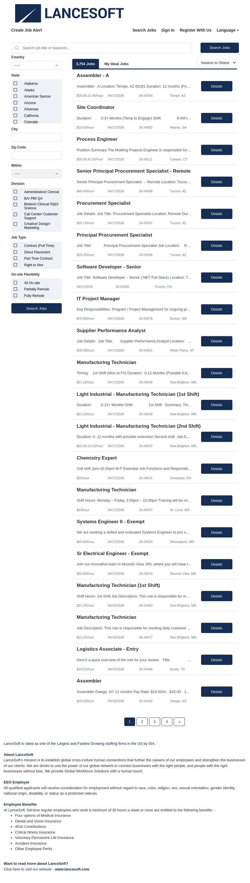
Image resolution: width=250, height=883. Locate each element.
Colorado (31, 122)
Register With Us (196, 30)
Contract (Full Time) (39, 246)
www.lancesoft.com (72, 869)
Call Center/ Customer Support (41, 216)
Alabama (31, 84)
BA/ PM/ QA (33, 198)
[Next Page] (179, 721)
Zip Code (18, 147)
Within (16, 165)
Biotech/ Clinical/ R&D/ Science (41, 206)
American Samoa (37, 96)
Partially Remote (36, 289)
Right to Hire (33, 265)
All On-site (32, 283)
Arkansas (31, 109)
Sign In (168, 30)
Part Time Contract (38, 258)
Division (18, 184)
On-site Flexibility (25, 274)
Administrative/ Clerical (41, 192)
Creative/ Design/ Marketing (37, 226)
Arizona (30, 103)
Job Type (18, 237)
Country (17, 57)
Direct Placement (37, 252)
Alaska (29, 90)
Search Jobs (144, 30)
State (15, 75)
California (31, 116)
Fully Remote (34, 296)
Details (216, 86)
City (14, 129)
